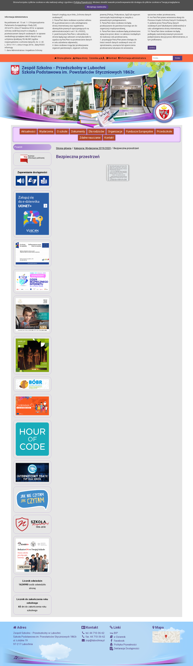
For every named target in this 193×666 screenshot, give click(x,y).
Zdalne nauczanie (90, 137)
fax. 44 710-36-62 (93, 636)
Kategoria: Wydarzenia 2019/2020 (92, 148)
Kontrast (111, 58)
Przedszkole (164, 131)
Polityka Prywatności (123, 644)
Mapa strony (80, 58)
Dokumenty (78, 131)
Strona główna (62, 58)
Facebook (117, 640)
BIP (114, 633)
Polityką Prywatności (83, 2)
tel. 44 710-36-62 (92, 633)
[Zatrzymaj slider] (126, 114)
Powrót (18, 147)
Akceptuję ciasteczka (96, 7)
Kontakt (109, 137)
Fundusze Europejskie (139, 131)
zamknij (152, 48)
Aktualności (28, 131)
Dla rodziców (96, 131)
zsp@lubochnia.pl (93, 640)
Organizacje (115, 131)
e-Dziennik (118, 636)
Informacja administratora (132, 58)
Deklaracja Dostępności (124, 648)
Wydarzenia (46, 131)
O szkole (62, 131)
